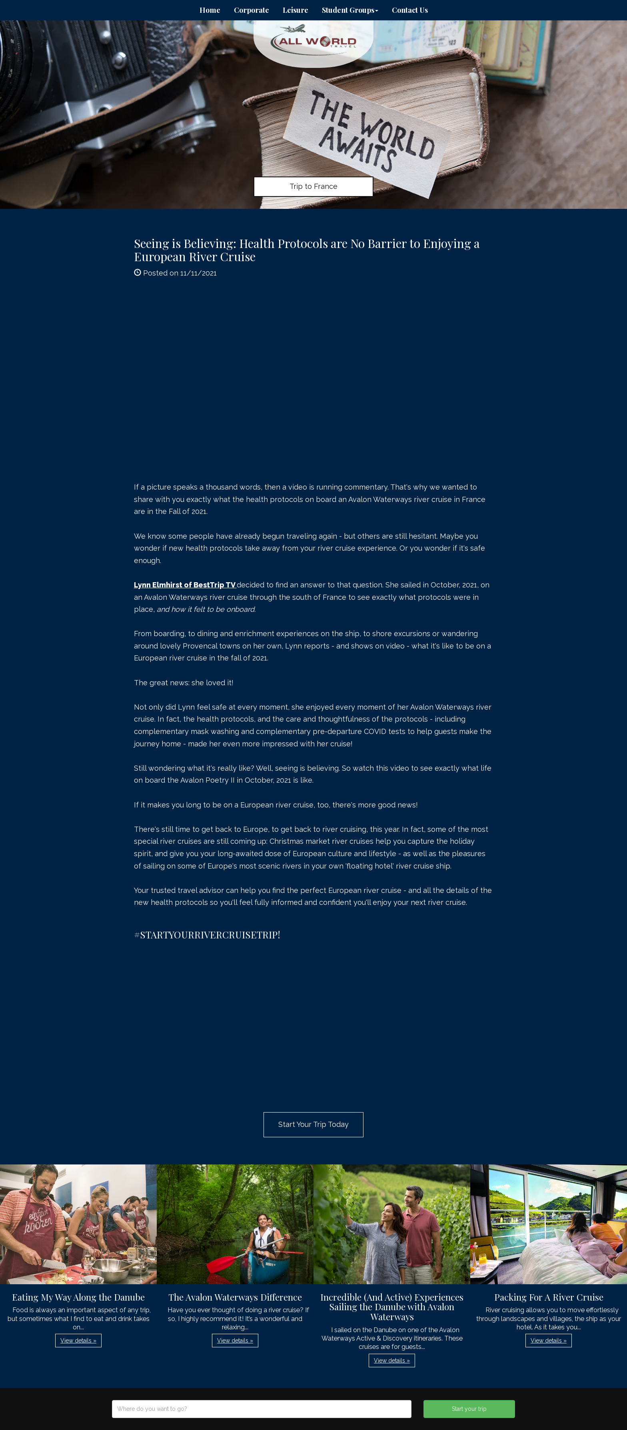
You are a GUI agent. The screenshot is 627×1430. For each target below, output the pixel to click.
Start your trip (469, 1409)
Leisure (295, 10)
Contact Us (410, 10)
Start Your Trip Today (313, 1124)
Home (210, 10)
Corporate (251, 10)
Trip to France (313, 186)
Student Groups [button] (350, 10)
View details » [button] (78, 1340)
